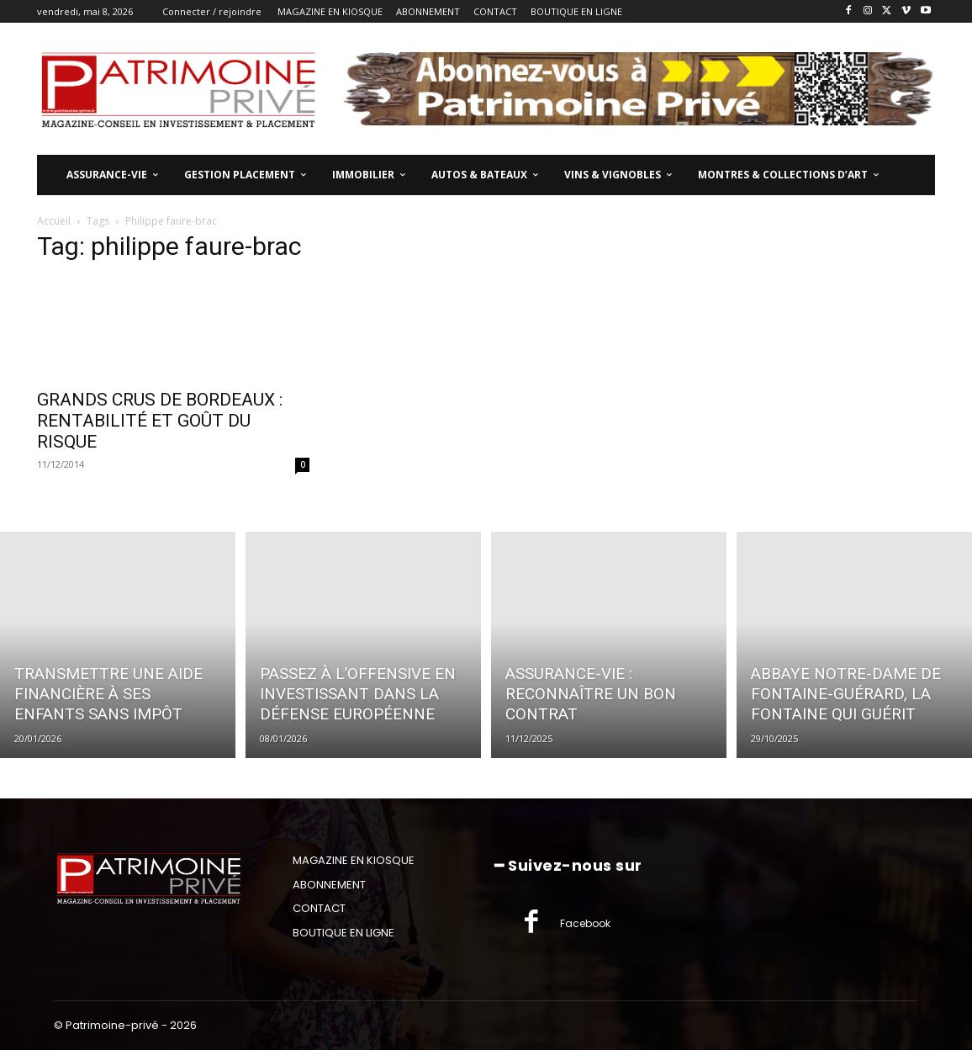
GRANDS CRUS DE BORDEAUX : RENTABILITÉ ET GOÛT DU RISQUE (160, 421)
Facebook (585, 923)
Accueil (54, 221)
